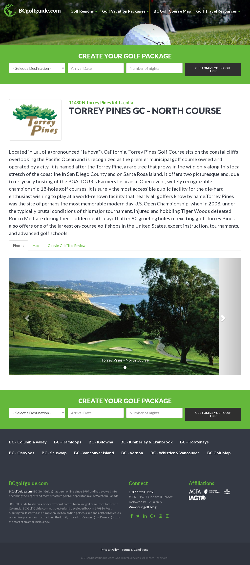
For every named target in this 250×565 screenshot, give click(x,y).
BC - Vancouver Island (94, 452)
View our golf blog (143, 507)
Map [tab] (36, 245)
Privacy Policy (110, 549)
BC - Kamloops (67, 441)
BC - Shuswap (54, 452)
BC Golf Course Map (172, 11)
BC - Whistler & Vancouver (174, 452)
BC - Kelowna (101, 441)
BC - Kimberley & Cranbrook (147, 441)
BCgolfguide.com (20, 491)
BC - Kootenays (194, 441)
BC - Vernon (132, 452)
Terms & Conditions (135, 549)
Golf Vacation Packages (125, 11)
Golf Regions (83, 11)
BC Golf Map (219, 452)
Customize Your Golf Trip (213, 69)
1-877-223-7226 (141, 492)
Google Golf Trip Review (66, 245)
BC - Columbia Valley (28, 441)
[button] (26, 316)
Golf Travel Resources (218, 11)
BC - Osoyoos (21, 452)
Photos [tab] (18, 245)
